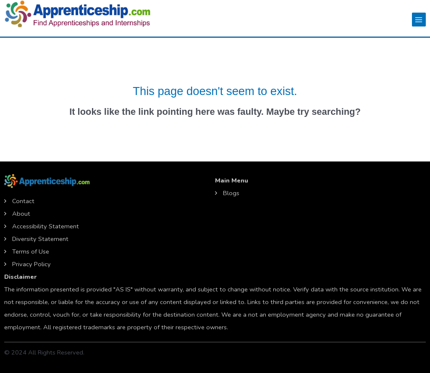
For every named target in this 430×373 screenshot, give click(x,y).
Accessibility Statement (45, 226)
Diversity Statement (40, 239)
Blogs (231, 193)
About (21, 213)
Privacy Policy (31, 264)
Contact (23, 201)
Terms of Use (30, 251)
